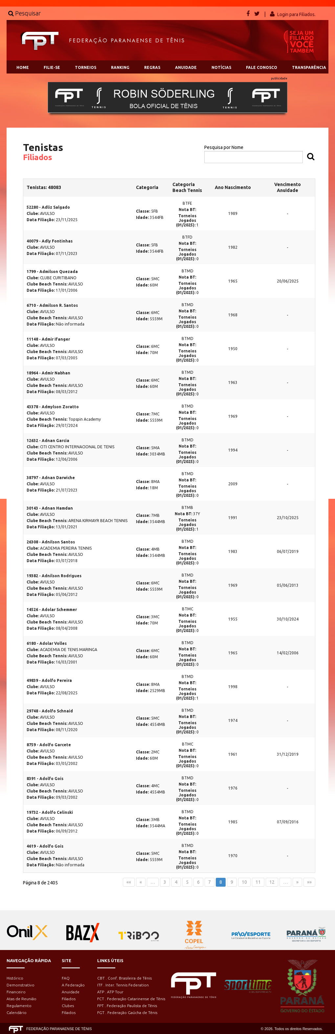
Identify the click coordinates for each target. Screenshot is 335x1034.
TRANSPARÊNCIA (309, 67)
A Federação (73, 985)
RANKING (120, 67)
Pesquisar (24, 13)
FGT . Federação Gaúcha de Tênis (127, 1012)
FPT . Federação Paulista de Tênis (127, 1005)
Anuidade (70, 992)
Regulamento (19, 1005)
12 (272, 882)
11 (258, 882)
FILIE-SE (52, 67)
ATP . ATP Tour (110, 992)
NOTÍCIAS (221, 67)
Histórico (15, 978)
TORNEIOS (85, 67)
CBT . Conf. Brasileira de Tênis (124, 978)
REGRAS (152, 67)
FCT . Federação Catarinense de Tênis (131, 999)
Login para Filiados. (296, 14)
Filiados (69, 999)
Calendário (17, 1012)
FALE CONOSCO (261, 67)
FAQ (66, 978)
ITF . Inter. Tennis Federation (123, 985)
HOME (22, 67)
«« (128, 882)
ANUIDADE (186, 67)
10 (244, 882)
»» (309, 882)
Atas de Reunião (21, 999)
